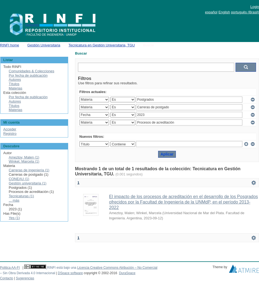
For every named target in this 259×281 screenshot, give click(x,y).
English (224, 12)
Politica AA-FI (10, 268)
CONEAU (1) (19, 179)
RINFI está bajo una (61, 268)
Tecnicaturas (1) (21, 196)
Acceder (9, 129)
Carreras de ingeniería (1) (29, 170)
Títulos (14, 84)
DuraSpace (127, 273)
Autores (15, 79)
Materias (15, 88)
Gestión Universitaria (43, 45)
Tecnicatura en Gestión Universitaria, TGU (101, 45)
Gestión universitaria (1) (27, 183)
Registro (9, 133)
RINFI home (9, 45)
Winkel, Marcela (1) (24, 161)
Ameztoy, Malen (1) (24, 157)
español (211, 12)
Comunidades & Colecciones (31, 71)
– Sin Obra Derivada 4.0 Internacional (27, 273)
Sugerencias (25, 278)
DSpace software (70, 273)
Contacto (6, 278)
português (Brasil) (245, 12)
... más (14, 200)
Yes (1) (14, 218)
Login (254, 7)
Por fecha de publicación (28, 75)
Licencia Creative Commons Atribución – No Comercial (117, 268)
